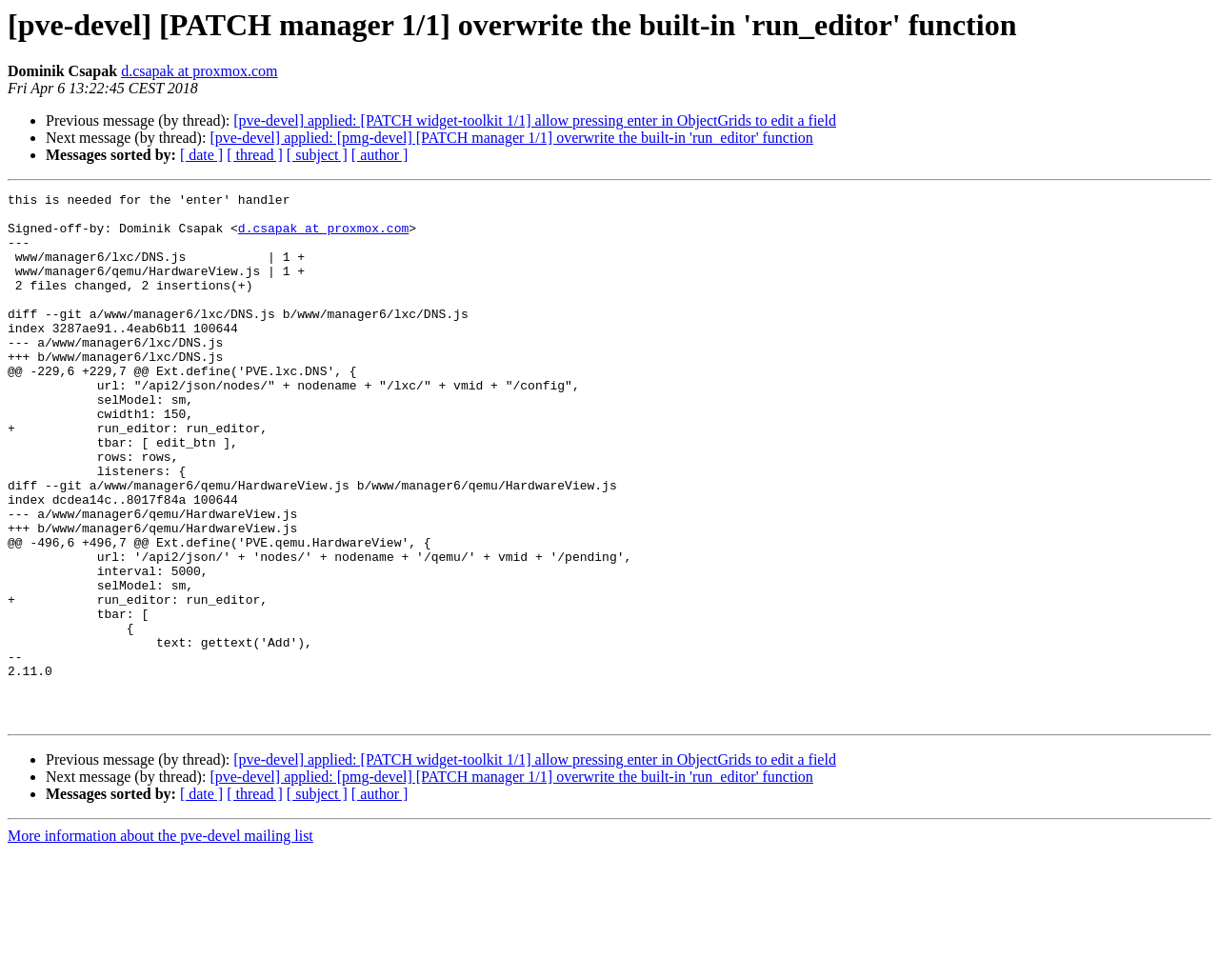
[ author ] (380, 155)
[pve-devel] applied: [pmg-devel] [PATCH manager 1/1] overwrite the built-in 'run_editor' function (511, 138)
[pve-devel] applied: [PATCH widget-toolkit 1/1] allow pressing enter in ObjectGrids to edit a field (534, 120)
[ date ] (201, 155)
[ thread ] (255, 155)
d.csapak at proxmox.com (199, 71)
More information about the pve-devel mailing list (160, 941)
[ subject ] (317, 155)
